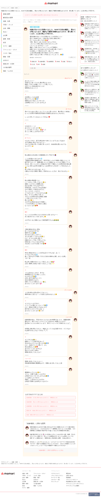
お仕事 (5, 35)
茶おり (70, 61)
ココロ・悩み (7, 53)
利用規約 (68, 477)
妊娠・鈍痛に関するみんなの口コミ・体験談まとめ (40, 415)
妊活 (4, 42)
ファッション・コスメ (10, 49)
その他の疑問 (7, 67)
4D (39, 64)
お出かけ (6, 60)
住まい (5, 32)
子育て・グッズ (8, 24)
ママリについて (55, 473)
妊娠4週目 (42, 61)
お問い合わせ (69, 475)
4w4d (58, 61)
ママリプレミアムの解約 (72, 485)
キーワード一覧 (55, 477)
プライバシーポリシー (72, 479)
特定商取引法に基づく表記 (73, 481)
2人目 (33, 64)
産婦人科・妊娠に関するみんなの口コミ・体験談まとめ (41, 410)
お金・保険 (6, 28)
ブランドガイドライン (57, 475)
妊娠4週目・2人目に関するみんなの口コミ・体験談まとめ (41, 397)
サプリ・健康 (7, 46)
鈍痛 (44, 64)
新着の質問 (6, 14)
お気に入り (73, 57)
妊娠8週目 (51, 61)
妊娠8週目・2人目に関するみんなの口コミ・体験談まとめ (41, 406)
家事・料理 (6, 39)
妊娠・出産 (6, 21)
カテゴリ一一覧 (55, 479)
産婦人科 (34, 61)
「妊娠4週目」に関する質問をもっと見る (50, 450)
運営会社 (68, 473)
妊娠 (64, 61)
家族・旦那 (6, 56)
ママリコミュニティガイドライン (75, 483)
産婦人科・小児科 (8, 64)
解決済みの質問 (8, 17)
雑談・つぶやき (8, 71)
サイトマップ (54, 481)
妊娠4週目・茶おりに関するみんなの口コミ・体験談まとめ (42, 402)
